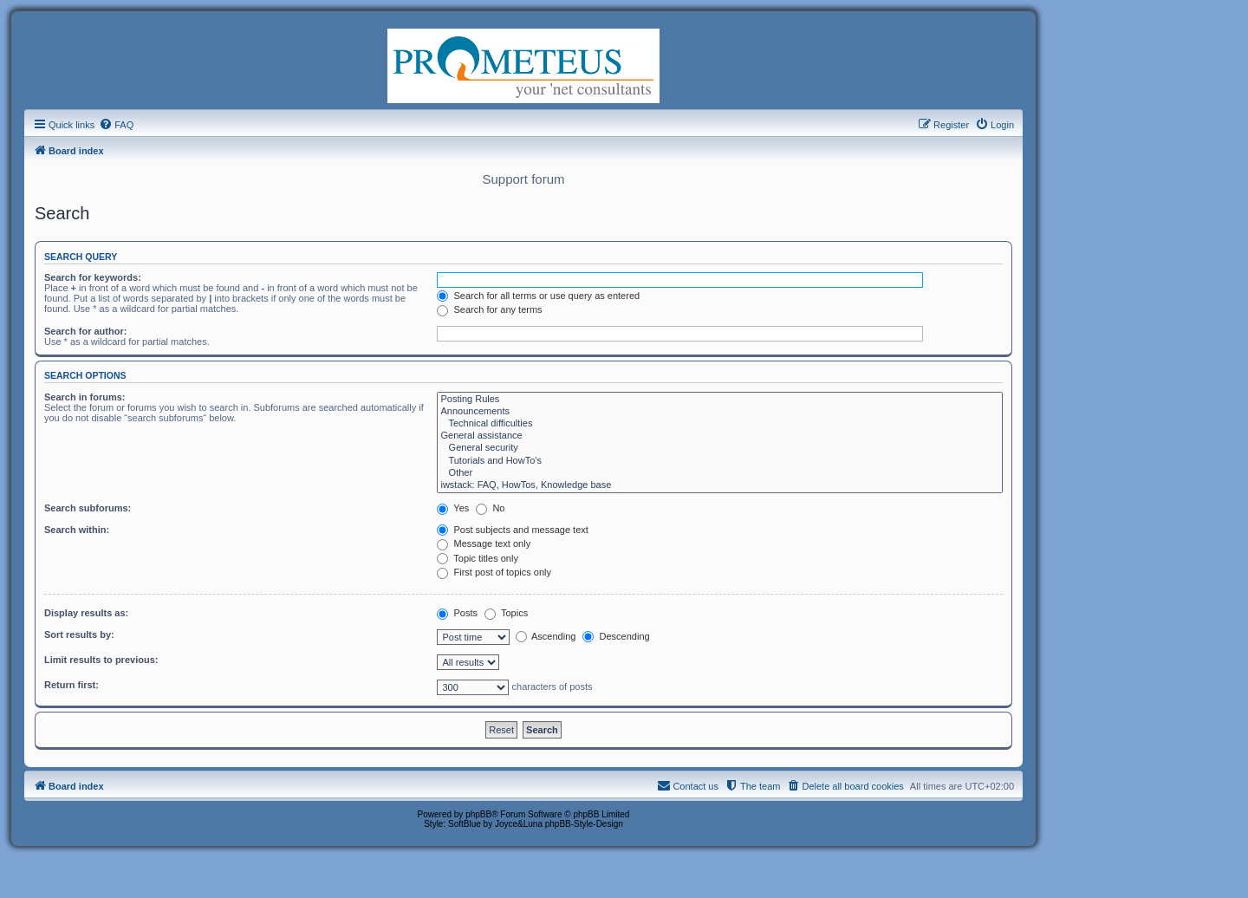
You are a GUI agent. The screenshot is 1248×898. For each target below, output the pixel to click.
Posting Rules (720, 400)
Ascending (546, 636)
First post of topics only (494, 572)
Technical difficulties (720, 424)
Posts (457, 613)
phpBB (478, 814)
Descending (615, 636)
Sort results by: (79, 634)
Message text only (483, 543)
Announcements (720, 412)
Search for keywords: (92, 277)
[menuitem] (116, 124)
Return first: (71, 685)
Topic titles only (477, 558)
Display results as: (86, 613)
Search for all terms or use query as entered (538, 295)
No (490, 508)
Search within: (76, 529)
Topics (506, 613)
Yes (453, 508)
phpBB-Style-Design (584, 824)
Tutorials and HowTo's (720, 461)
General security (720, 448)
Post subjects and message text (512, 529)
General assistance (720, 436)
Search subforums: (87, 508)
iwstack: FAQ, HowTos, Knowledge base (720, 485)
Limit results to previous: (101, 659)
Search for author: (85, 331)
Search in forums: (85, 397)
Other (720, 473)
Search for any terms (489, 309)
